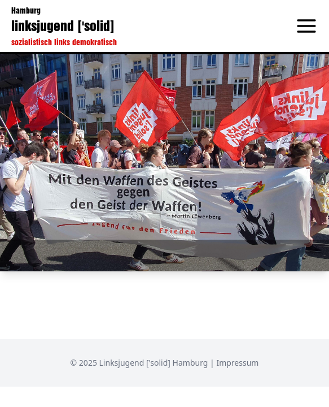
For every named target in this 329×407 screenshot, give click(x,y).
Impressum (237, 362)
